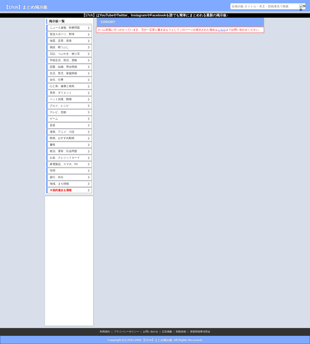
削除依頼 (181, 331)
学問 (52, 170)
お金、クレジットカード (65, 157)
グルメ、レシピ (59, 105)
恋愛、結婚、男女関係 (63, 66)
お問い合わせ (150, 331)
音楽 (52, 125)
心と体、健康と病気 (62, 86)
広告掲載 (167, 331)
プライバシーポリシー (126, 331)
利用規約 (105, 331)
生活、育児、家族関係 (63, 73)
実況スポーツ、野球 (62, 34)
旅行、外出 (56, 177)
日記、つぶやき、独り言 (65, 53)
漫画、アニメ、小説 (62, 131)
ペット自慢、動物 (61, 99)
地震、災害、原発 (61, 40)
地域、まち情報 (59, 183)
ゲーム (54, 118)
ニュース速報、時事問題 (65, 27)
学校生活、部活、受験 (63, 60)
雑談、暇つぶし (59, 47)
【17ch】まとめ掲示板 (25, 7)
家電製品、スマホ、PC (64, 164)
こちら (222, 29)
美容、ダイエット (61, 92)
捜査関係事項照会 (200, 331)
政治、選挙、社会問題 (63, 151)
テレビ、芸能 (58, 112)
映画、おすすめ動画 (62, 138)
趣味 (52, 144)
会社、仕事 (56, 79)
